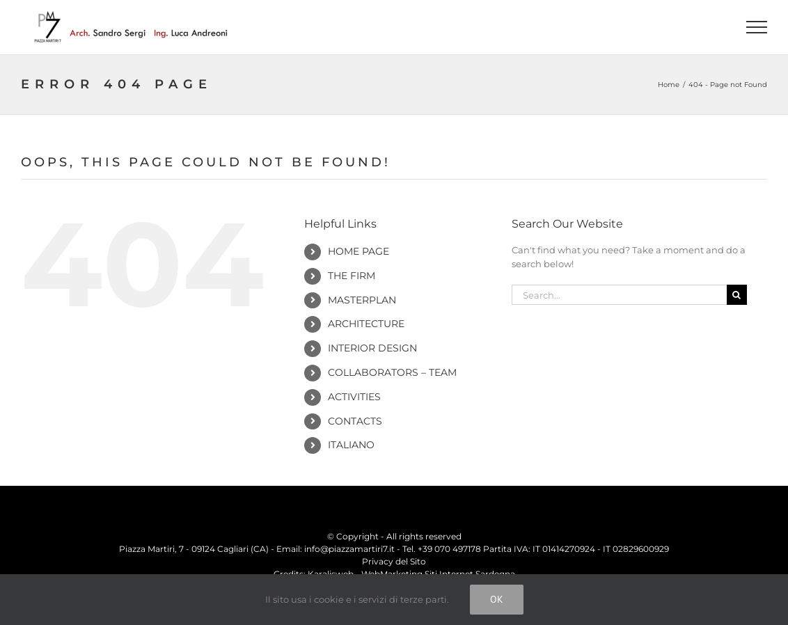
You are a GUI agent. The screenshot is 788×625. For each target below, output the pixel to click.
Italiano (351, 444)
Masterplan (362, 300)
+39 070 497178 (449, 549)
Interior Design (372, 348)
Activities (354, 396)
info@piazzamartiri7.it (349, 549)
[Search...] (619, 295)
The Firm (351, 275)
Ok (496, 599)
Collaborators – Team (392, 372)
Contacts (355, 421)
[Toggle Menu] (757, 27)
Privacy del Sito (394, 561)
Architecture (366, 323)
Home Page (358, 251)
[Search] (737, 295)
